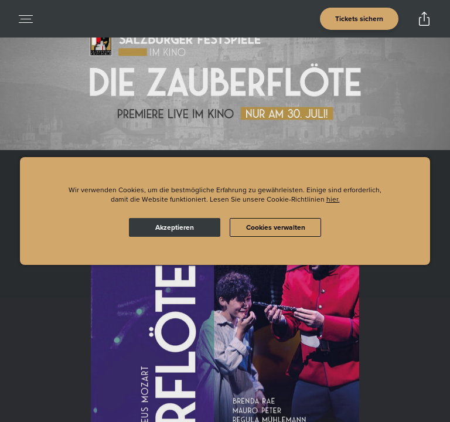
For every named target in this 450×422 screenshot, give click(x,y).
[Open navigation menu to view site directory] (26, 19)
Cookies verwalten (275, 227)
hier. (333, 199)
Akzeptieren (174, 227)
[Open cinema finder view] (359, 19)
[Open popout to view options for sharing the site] (424, 19)
